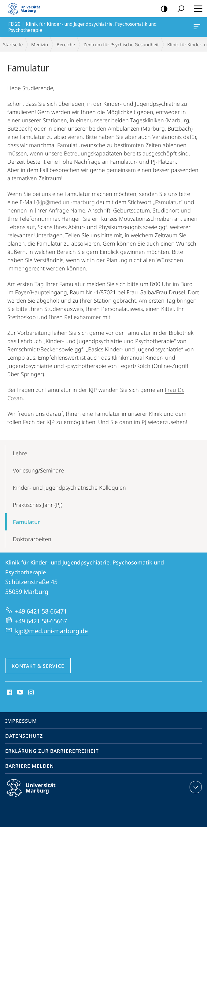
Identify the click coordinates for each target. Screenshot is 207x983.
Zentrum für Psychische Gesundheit (121, 44)
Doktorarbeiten (32, 539)
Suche (178, 9)
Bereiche (66, 44)
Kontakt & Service (38, 666)
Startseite (13, 44)
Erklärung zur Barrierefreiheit (52, 751)
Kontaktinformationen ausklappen (195, 787)
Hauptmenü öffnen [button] (196, 8)
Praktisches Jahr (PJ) (37, 504)
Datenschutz (24, 735)
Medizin (39, 44)
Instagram (31, 692)
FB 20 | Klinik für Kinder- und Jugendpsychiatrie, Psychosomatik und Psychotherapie (196, 27)
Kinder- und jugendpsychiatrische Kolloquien (69, 487)
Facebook (9, 692)
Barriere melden (29, 766)
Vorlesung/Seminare (38, 470)
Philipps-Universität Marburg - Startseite (26, 8)
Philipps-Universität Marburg (36, 792)
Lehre (20, 453)
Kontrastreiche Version (162, 9)
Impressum (21, 720)
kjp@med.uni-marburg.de (70, 202)
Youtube (19, 692)
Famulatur (26, 522)
